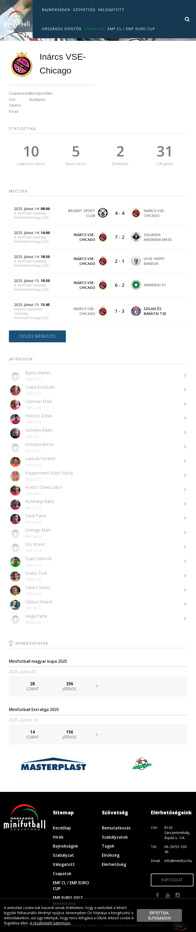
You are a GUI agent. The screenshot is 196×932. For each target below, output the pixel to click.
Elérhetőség (114, 864)
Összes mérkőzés (37, 336)
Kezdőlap (62, 828)
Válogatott (111, 9)
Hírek (58, 837)
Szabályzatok (115, 837)
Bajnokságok (56, 9)
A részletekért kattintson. (50, 923)
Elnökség (110, 855)
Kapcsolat (172, 879)
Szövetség (84, 9)
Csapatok (94, 28)
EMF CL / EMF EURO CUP (131, 28)
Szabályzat (63, 855)
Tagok (108, 846)
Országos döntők (62, 28)
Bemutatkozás (116, 828)
